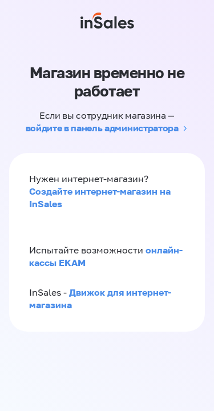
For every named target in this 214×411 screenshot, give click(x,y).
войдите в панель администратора (102, 128)
